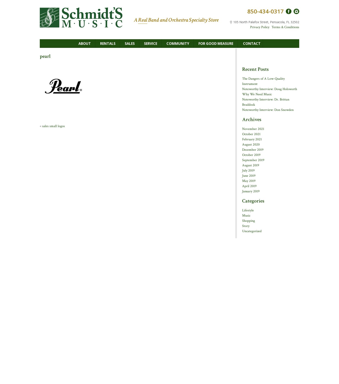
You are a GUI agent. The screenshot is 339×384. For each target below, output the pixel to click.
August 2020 (251, 144)
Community (177, 43)
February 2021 (252, 139)
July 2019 (248, 170)
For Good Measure (215, 43)
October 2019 (251, 155)
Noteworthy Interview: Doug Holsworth (269, 89)
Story (245, 226)
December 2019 (253, 149)
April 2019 (249, 186)
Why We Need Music (257, 94)
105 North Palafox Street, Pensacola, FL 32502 (264, 22)
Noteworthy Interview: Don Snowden (268, 110)
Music (246, 215)
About (84, 43)
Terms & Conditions (285, 27)
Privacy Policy (259, 27)
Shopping (248, 221)
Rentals (107, 43)
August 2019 (250, 165)
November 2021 (253, 129)
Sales (130, 43)
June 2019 (249, 175)
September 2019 (253, 160)
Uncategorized (252, 231)
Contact (252, 43)
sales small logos (53, 126)
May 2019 (249, 181)
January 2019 (251, 191)
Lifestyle (248, 210)
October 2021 (251, 134)
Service (150, 43)
